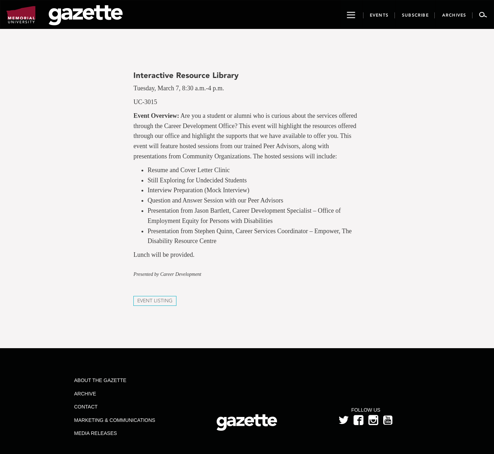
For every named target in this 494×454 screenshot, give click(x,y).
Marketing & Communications (114, 420)
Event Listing (155, 301)
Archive (85, 394)
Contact (86, 407)
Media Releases (95, 433)
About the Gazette (100, 380)
